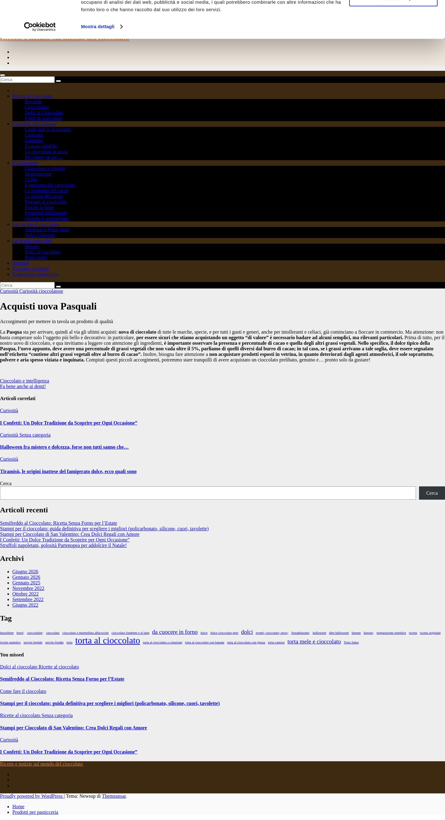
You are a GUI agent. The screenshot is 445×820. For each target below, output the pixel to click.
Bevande (33, 101)
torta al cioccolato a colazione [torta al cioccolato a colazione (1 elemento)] (162, 642)
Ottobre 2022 (25, 593)
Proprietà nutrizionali (46, 213)
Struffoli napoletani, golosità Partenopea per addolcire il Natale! (63, 545)
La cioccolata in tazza (46, 151)
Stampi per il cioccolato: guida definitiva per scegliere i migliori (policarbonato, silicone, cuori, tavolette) (104, 528)
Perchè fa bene (39, 207)
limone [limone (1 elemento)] (356, 632)
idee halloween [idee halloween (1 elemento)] (339, 632)
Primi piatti (36, 257)
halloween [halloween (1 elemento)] (319, 632)
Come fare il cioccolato (48, 129)
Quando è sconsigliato (47, 218)
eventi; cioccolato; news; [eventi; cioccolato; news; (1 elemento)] (272, 632)
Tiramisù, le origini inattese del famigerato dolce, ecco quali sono (68, 471)
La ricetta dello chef (32, 240)
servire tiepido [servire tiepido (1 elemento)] (32, 642)
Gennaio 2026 (26, 577)
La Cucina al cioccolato (35, 224)
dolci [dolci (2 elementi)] (247, 632)
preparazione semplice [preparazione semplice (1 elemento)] (391, 632)
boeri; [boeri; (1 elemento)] (20, 632)
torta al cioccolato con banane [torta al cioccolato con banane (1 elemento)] (204, 642)
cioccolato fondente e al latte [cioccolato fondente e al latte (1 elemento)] (131, 632)
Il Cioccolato (25, 162)
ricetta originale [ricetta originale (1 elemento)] (430, 632)
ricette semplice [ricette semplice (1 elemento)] (10, 642)
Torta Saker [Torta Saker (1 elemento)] (351, 642)
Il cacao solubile (41, 146)
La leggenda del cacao (47, 190)
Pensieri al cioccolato (46, 201)
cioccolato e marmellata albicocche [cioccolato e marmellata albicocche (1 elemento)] (85, 632)
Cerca (5, 483)
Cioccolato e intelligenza (24, 380)
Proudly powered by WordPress (32, 796)
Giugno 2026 (25, 571)
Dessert (32, 246)
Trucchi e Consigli (30, 268)
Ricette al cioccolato (32, 96)
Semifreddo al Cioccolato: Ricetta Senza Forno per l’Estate (58, 523)
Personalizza (393, 33)
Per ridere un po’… (44, 157)
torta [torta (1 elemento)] (69, 642)
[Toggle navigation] (2, 75)
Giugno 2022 (25, 605)
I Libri (31, 179)
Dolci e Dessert (40, 235)
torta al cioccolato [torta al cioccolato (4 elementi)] (107, 640)
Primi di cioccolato (43, 118)
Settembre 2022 (28, 599)
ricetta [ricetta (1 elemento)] (413, 632)
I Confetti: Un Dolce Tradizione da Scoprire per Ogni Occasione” (69, 422)
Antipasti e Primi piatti (47, 229)
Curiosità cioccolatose (34, 123)
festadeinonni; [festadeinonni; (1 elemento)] (300, 632)
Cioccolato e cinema (45, 168)
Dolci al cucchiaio (43, 251)
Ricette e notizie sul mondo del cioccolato (41, 764)
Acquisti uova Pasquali (48, 306)
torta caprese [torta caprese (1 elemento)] (276, 642)
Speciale (20, 263)
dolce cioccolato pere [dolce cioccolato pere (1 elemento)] (224, 632)
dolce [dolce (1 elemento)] (204, 632)
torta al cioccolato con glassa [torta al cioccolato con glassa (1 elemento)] (246, 642)
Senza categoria (35, 435)
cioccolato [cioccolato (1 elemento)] (53, 632)
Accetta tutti (393, 15)
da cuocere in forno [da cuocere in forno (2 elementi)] (175, 632)
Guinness (34, 140)
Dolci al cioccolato (19, 666)
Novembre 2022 (28, 588)
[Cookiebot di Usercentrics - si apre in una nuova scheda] (40, 61)
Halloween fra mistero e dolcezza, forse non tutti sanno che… (64, 447)
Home (18, 806)
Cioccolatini (37, 107)
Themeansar (114, 796)
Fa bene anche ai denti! (23, 386)
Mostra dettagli (97, 61)
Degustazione (38, 174)
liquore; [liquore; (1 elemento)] (368, 632)
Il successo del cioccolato (50, 185)
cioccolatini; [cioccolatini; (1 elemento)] (35, 632)
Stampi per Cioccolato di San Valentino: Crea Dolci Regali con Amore (69, 534)
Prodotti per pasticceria (35, 274)
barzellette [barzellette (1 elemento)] (7, 632)
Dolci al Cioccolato (44, 112)
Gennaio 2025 (26, 582)
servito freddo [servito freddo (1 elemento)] (54, 642)
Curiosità (34, 135)
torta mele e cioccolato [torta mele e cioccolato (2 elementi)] (314, 641)
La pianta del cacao (44, 196)
